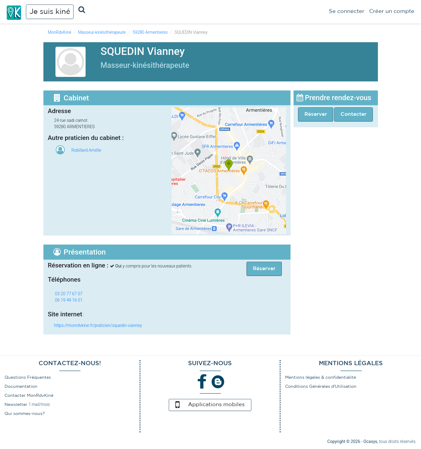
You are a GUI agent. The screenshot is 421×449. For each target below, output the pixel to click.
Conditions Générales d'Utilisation (321, 386)
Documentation (21, 386)
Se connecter (346, 11)
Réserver (315, 114)
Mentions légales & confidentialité (320, 377)
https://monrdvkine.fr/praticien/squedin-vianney (98, 325)
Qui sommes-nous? (25, 414)
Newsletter (16, 404)
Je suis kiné (50, 11)
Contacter (353, 114)
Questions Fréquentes (28, 377)
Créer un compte (391, 11)
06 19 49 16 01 (69, 300)
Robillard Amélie (86, 150)
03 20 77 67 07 (69, 293)
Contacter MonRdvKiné (29, 395)
